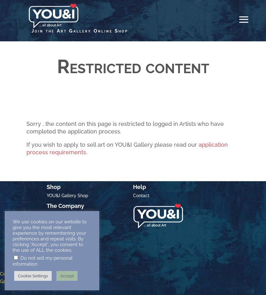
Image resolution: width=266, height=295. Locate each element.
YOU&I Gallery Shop (67, 195)
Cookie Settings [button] (33, 276)
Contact (141, 195)
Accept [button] (67, 276)
